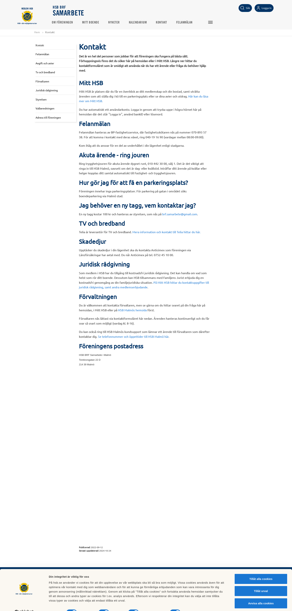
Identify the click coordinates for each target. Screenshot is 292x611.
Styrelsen (41, 99)
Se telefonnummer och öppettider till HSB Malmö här (133, 336)
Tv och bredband (45, 72)
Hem (37, 32)
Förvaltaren (42, 81)
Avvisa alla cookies (261, 594)
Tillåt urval (261, 582)
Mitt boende (91, 22)
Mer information (198, 603)
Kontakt (162, 22)
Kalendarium (139, 22)
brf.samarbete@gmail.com (179, 214)
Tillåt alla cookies (260, 569)
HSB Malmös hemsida (132, 310)
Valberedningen (45, 108)
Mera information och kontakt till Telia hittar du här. (166, 232)
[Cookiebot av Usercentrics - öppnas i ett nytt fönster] (24, 604)
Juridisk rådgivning (47, 90)
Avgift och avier (45, 63)
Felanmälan (185, 22)
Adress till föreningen (48, 117)
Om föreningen (63, 22)
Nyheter (115, 22)
